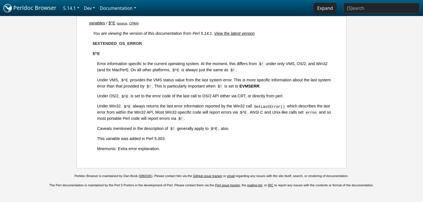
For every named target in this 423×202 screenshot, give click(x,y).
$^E (112, 23)
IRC (270, 185)
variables (97, 23)
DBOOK (146, 176)
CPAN (133, 23)
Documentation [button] (116, 8)
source (122, 23)
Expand (325, 8)
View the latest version (234, 33)
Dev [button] (88, 8)
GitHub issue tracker (207, 176)
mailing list (254, 185)
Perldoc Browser (30, 8)
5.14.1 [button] (69, 8)
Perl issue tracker (227, 185)
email (231, 176)
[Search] (381, 8)
